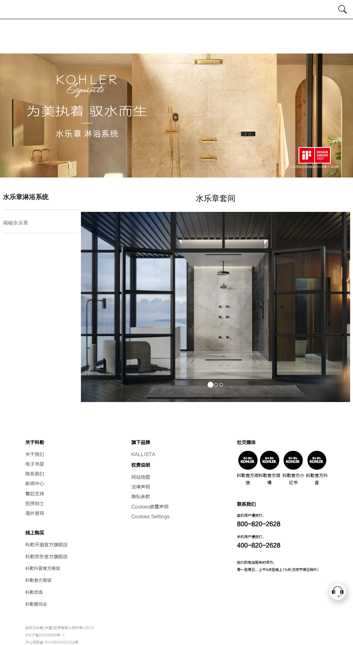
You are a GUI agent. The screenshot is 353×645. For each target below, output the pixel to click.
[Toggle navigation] (10, 9)
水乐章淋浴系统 (25, 197)
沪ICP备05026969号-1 (45, 635)
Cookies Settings (150, 516)
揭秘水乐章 (15, 223)
